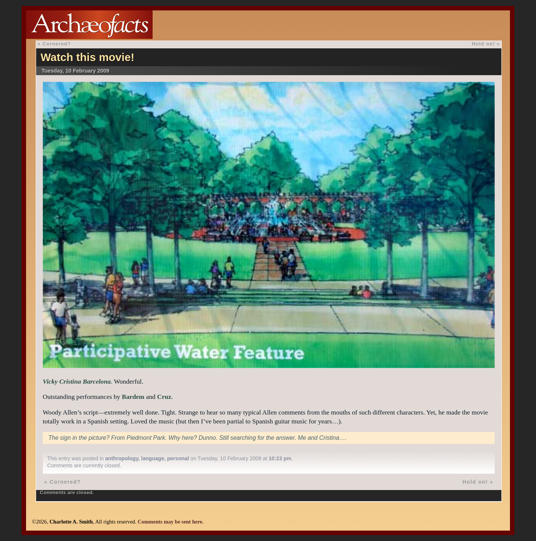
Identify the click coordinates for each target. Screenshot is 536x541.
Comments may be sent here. (171, 522)
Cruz (164, 396)
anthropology (121, 458)
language (152, 458)
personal (178, 458)
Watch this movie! (87, 57)
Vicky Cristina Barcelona (77, 381)
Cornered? (56, 44)
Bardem (133, 396)
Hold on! (483, 44)
